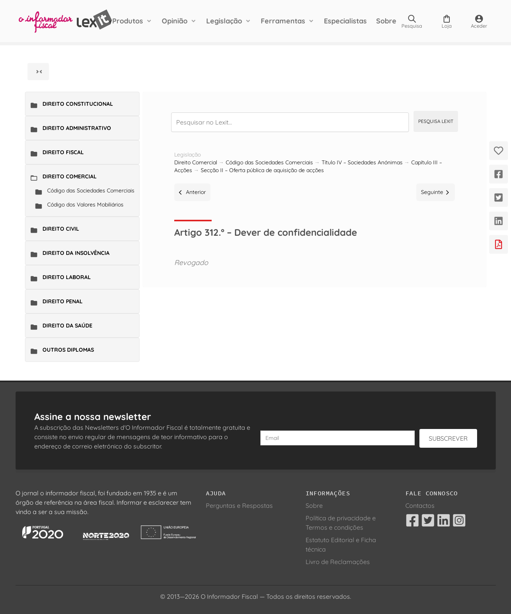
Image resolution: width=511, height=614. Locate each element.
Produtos (127, 20)
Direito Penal (62, 301)
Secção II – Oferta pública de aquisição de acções (262, 170)
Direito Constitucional (77, 103)
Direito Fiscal (63, 152)
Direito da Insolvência (76, 252)
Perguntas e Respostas (239, 505)
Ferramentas (283, 20)
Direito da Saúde (67, 325)
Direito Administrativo (76, 128)
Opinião (174, 20)
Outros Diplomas (68, 349)
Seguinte (435, 192)
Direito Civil (60, 228)
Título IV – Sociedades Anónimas (362, 162)
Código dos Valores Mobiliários (85, 204)
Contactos (420, 505)
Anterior (192, 192)
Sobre (386, 20)
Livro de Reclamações (338, 562)
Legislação (224, 20)
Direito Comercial (69, 176)
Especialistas (345, 20)
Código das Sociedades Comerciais (90, 190)
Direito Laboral (66, 277)
